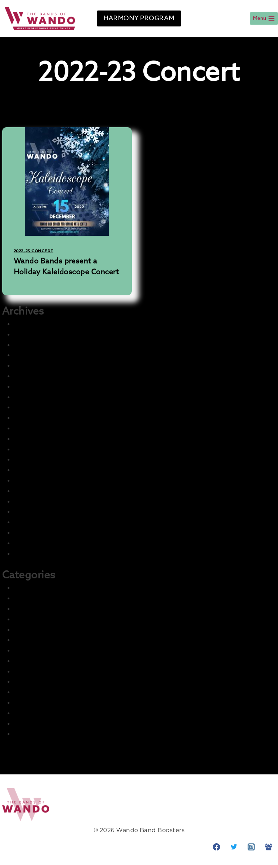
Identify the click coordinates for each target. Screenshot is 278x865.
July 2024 (28, 397)
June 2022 (29, 522)
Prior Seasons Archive (46, 723)
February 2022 (35, 553)
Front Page (31, 630)
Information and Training (52, 661)
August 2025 (33, 345)
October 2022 (34, 480)
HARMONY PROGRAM (139, 18)
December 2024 (38, 386)
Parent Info (31, 702)
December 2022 (38, 459)
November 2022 (38, 470)
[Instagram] (251, 847)
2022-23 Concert (33, 250)
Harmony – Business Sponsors (60, 640)
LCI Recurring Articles (47, 671)
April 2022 (29, 543)
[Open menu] (264, 18)
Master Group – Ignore (48, 681)
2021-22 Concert (38, 588)
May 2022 (28, 532)
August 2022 (33, 501)
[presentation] (67, 181)
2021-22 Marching (40, 598)
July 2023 (28, 407)
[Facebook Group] (268, 847)
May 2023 (28, 418)
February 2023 (35, 439)
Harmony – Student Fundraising (63, 650)
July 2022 (28, 511)
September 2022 (39, 491)
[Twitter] (234, 847)
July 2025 (28, 355)
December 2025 (38, 324)
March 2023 (31, 428)
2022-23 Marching (41, 619)
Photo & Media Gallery (47, 713)
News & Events (36, 692)
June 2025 (29, 365)
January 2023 (34, 449)
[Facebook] (216, 847)
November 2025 (38, 334)
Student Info (33, 734)
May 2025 (28, 376)
